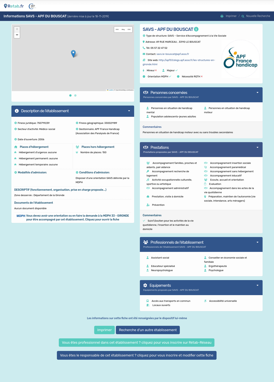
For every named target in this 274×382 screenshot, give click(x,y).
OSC (129, 29)
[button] (73, 54)
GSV (117, 29)
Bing (123, 29)
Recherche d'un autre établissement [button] (148, 330)
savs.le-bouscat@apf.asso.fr (173, 54)
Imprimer (104, 330)
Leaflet (110, 90)
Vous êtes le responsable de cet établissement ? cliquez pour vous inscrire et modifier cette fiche (136, 355)
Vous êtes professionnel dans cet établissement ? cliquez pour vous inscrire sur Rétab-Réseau (136, 342)
